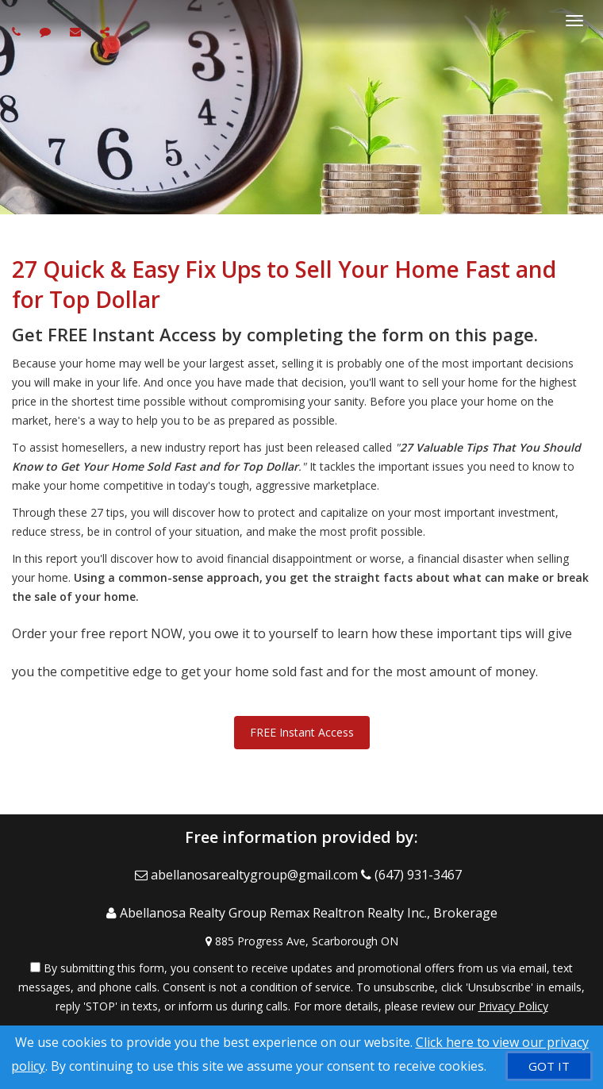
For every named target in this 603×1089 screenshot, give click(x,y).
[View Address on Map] (301, 941)
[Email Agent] (248, 874)
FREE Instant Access (302, 732)
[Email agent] (77, 31)
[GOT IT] (549, 1066)
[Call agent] (18, 31)
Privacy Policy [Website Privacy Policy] (513, 1006)
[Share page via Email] (106, 31)
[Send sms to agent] (47, 31)
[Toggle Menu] (574, 20)
